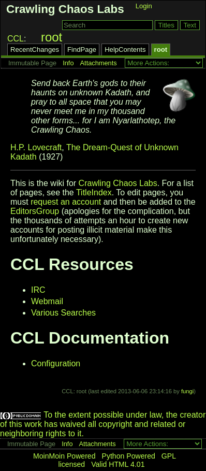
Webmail (47, 301)
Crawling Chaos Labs (65, 9)
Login (144, 6)
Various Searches (63, 312)
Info (68, 63)
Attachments (98, 63)
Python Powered (128, 456)
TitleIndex (94, 192)
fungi (187, 391)
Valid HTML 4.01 (117, 464)
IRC (38, 290)
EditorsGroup (34, 211)
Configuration (55, 363)
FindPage (81, 49)
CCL (15, 38)
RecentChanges (34, 49)
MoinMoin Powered (64, 456)
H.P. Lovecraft (36, 147)
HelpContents (125, 49)
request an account (66, 201)
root (51, 37)
